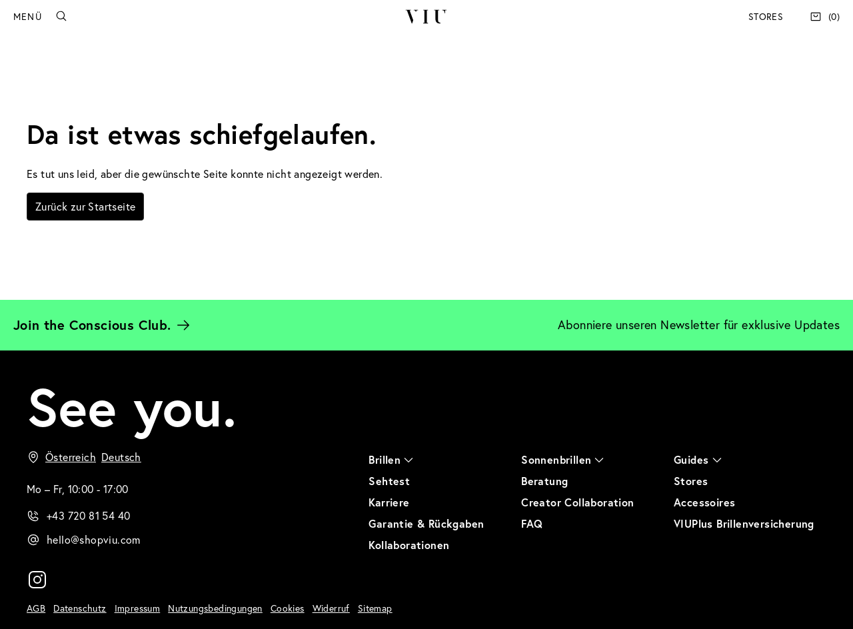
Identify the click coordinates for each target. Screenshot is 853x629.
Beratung (544, 481)
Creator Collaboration (577, 502)
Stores (765, 17)
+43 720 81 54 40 (88, 515)
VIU (426, 16)
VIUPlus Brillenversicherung (744, 523)
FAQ (531, 523)
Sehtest (389, 481)
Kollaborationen (409, 545)
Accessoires (704, 502)
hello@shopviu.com (94, 539)
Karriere (389, 502)
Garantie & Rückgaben (426, 523)
